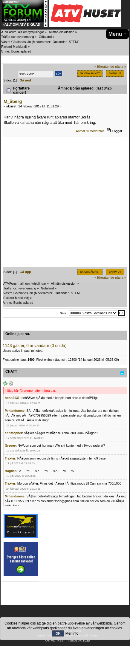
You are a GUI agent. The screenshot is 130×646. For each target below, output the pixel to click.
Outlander (59, 42)
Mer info (71, 633)
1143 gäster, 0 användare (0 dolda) (35, 345)
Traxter (10, 458)
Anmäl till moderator (90, 131)
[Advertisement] (65, 202)
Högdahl (11, 471)
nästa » (120, 66)
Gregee (10, 445)
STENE (74, 42)
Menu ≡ (117, 34)
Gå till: (64, 313)
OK (58, 633)
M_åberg (13, 101)
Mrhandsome (15, 410)
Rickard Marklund (13, 46)
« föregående (104, 66)
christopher (13, 433)
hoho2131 (12, 398)
